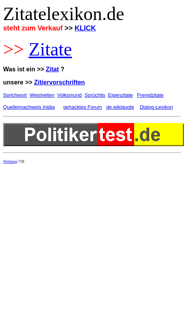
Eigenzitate (120, 95)
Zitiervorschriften (59, 82)
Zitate (50, 49)
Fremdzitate (150, 95)
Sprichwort (15, 95)
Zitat (52, 69)
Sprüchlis (95, 95)
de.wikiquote (120, 107)
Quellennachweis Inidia (29, 107)
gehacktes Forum (82, 107)
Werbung (10, 161)
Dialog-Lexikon (156, 107)
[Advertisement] (72, 242)
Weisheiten (42, 95)
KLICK (85, 28)
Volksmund (69, 95)
